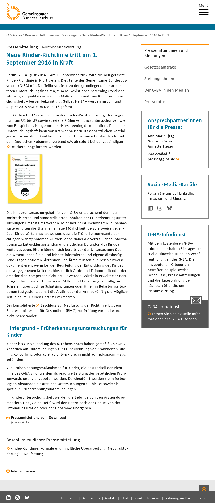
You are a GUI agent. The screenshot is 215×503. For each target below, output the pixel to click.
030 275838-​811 (161, 153)
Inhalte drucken (23, 471)
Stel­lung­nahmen (159, 78)
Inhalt (124, 498)
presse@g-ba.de (161, 159)
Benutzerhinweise (147, 498)
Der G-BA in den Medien (166, 90)
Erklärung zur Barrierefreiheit (186, 498)
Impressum (69, 498)
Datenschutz (91, 498)
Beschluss (48, 305)
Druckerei (18, 147)
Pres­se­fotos (155, 101)
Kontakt (110, 498)
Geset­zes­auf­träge (160, 67)
